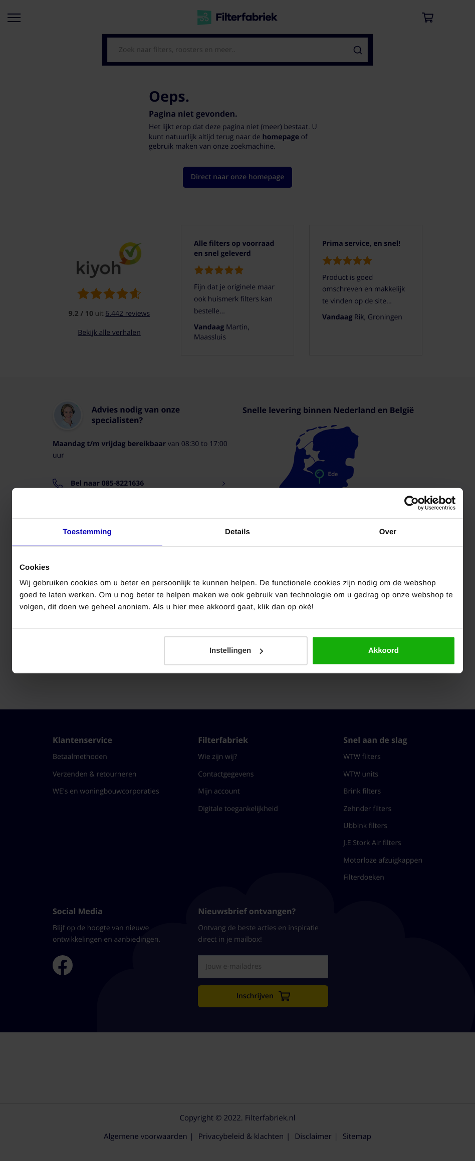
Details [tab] (237, 531)
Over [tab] (388, 531)
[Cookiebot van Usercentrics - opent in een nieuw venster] (411, 502)
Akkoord (383, 650)
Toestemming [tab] (87, 531)
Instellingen (236, 650)
